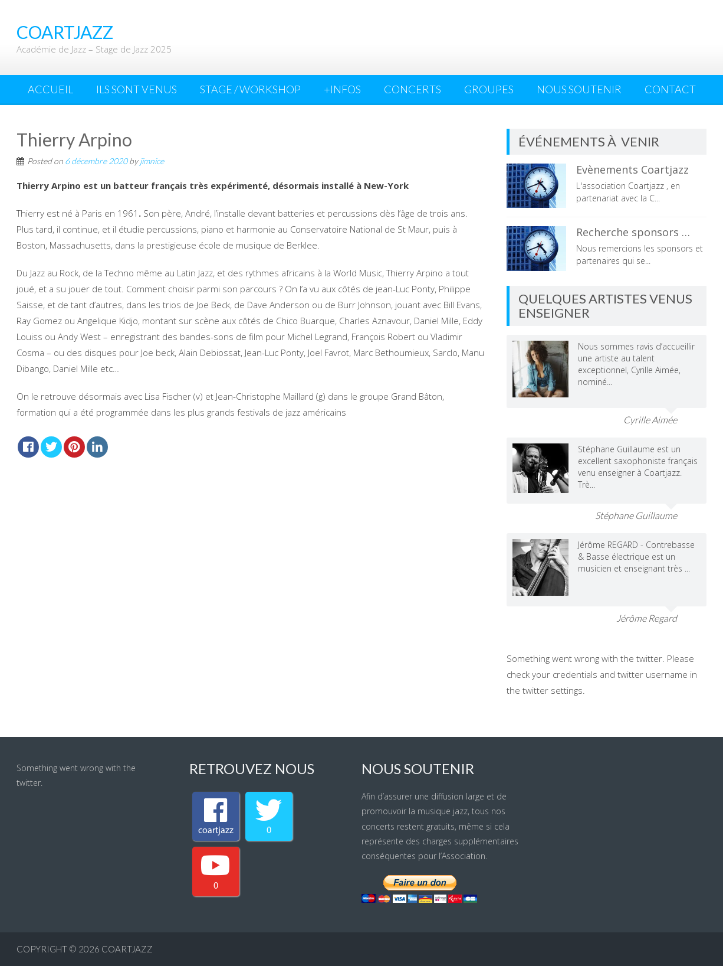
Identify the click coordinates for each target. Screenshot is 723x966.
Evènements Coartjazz (632, 169)
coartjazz (127, 949)
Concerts (412, 89)
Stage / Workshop (250, 89)
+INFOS (342, 89)
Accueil (50, 89)
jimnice (152, 161)
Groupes (489, 89)
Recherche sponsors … (633, 232)
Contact (670, 89)
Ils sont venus (136, 89)
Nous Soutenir (579, 89)
